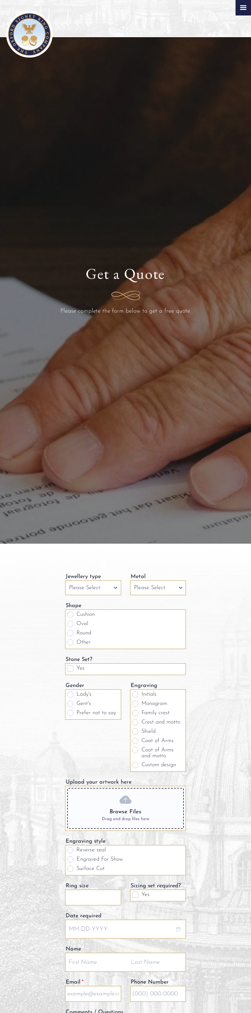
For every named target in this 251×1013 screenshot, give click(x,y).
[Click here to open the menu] (243, 7)
